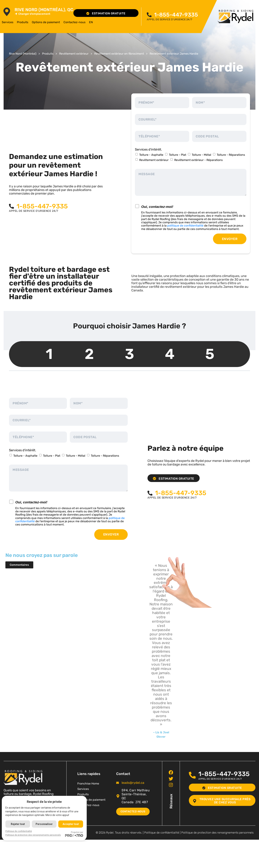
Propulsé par (75, 834)
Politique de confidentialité (161, 835)
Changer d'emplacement (32, 13)
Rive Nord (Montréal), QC (44, 9)
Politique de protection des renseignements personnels (217, 835)
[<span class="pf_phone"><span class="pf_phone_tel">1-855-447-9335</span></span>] (150, 15)
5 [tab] (209, 354)
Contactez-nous (74, 22)
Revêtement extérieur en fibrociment (119, 53)
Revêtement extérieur (73, 53)
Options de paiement (46, 22)
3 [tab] (129, 354)
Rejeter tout (18, 824)
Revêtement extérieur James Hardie (174, 53)
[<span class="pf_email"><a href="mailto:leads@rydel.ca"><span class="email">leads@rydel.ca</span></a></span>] (117, 782)
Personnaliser (44, 824)
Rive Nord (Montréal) (22, 53)
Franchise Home (88, 783)
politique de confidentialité (185, 225)
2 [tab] (89, 354)
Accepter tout (71, 824)
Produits (22, 22)
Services (7, 22)
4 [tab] (169, 354)
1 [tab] (49, 354)
